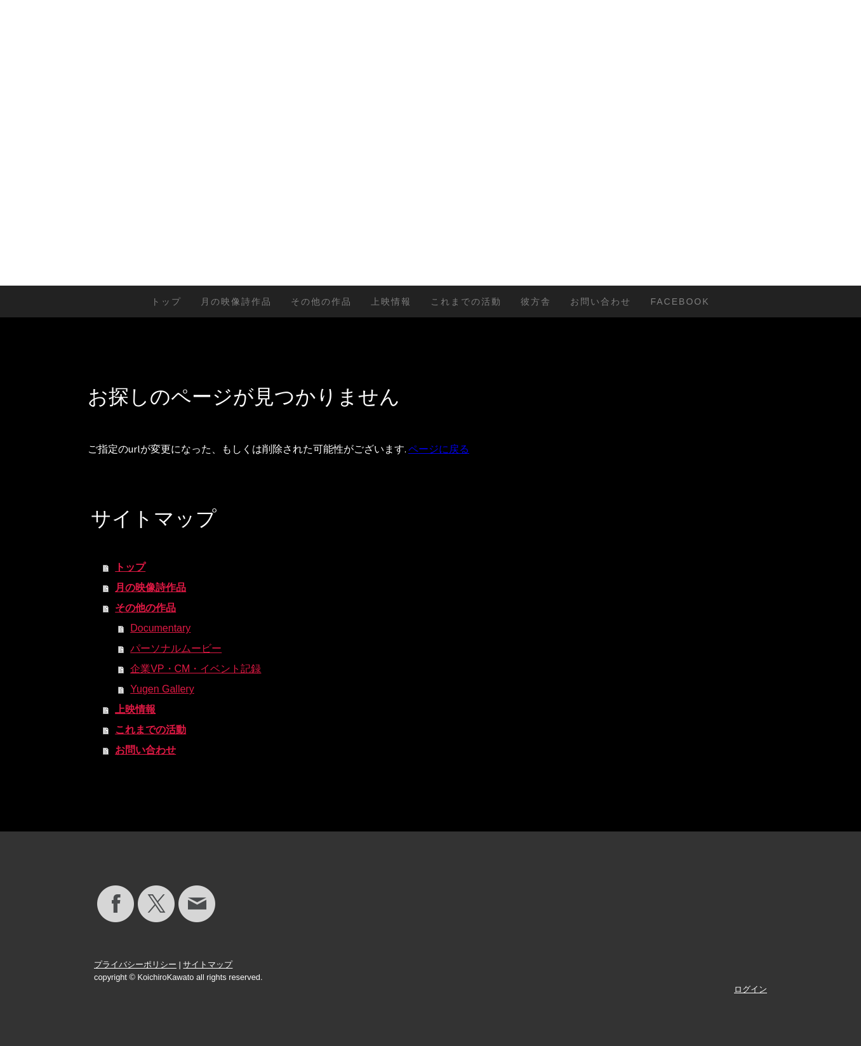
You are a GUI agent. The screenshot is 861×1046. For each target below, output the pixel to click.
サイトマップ (207, 964)
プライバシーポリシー (135, 964)
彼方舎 (536, 301)
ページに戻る (438, 448)
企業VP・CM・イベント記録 (195, 668)
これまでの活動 (466, 301)
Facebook (679, 301)
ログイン (750, 989)
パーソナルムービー (176, 648)
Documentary (160, 628)
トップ (166, 301)
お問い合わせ (600, 301)
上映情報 (391, 301)
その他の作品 (321, 301)
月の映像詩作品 (236, 301)
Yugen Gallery (162, 689)
